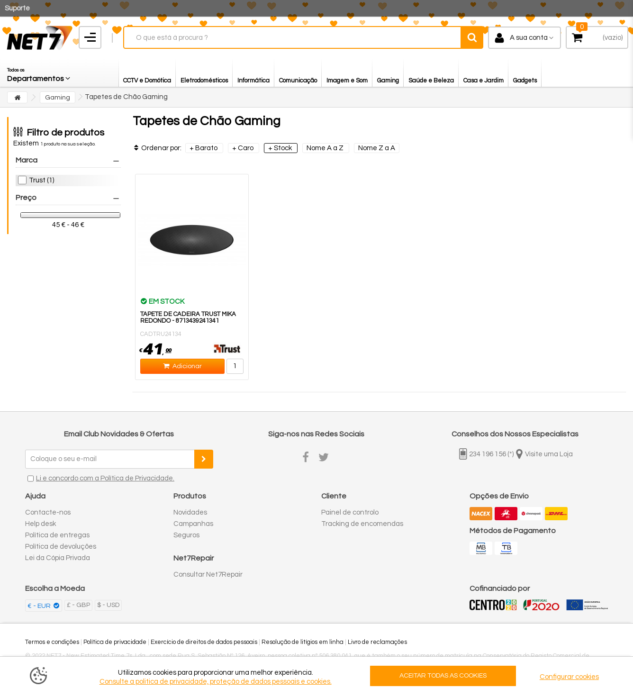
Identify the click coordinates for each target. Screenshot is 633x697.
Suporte (17, 8)
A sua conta (529, 37)
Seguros (186, 535)
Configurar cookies (569, 676)
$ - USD (108, 605)
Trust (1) (41, 180)
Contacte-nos (48, 512)
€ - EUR (39, 606)
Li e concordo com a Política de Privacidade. (105, 478)
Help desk (40, 523)
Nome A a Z (326, 148)
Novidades (190, 512)
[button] (39, 72)
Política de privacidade (114, 642)
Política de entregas (57, 535)
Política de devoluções (60, 546)
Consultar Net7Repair (208, 574)
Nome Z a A (376, 148)
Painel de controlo (350, 512)
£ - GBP (78, 605)
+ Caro (243, 148)
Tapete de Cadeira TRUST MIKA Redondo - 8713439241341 (188, 317)
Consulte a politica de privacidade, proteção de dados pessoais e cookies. (215, 681)
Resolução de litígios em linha (303, 642)
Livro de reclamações (377, 642)
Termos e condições (52, 642)
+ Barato (204, 148)
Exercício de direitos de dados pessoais (204, 642)
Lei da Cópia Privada (57, 557)
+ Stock (280, 148)
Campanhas (193, 523)
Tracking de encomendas (362, 523)
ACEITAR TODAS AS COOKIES (443, 675)
